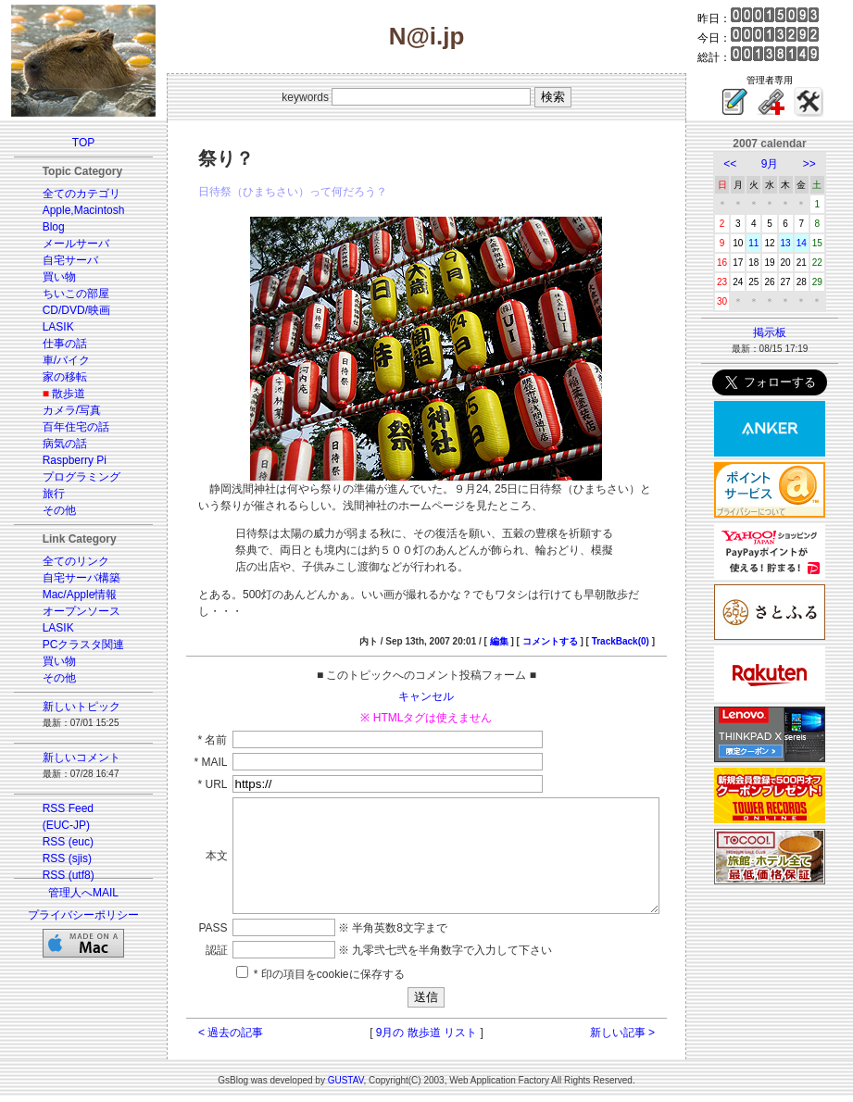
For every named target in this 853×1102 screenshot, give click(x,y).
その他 (48, 510)
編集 (519, 625)
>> (820, 163)
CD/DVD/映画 (65, 310)
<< (740, 163)
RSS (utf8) (57, 875)
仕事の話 (53, 343)
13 (797, 243)
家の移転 (53, 376)
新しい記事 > (642, 1038)
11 (764, 243)
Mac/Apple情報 (69, 594)
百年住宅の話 (64, 426)
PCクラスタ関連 (72, 644)
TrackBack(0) (641, 625)
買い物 (48, 276)
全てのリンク (64, 561)
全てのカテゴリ (70, 193)
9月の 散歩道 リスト (426, 1038)
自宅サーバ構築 (70, 577)
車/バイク (55, 360)
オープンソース (70, 611)
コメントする (570, 625)
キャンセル (427, 679)
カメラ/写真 (60, 410)
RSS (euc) (56, 841)
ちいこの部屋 (64, 293)
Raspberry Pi (63, 460)
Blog (42, 226)
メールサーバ (64, 243)
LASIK (47, 326)
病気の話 (53, 443)
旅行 (42, 493)
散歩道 (57, 393)
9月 (781, 163)
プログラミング (70, 476)
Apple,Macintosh (72, 210)
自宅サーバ (59, 260)
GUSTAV (346, 1086)
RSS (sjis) (56, 858)
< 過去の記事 (209, 1038)
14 (813, 243)
